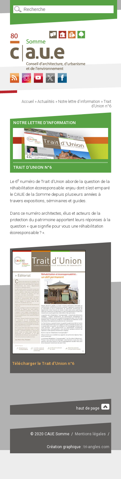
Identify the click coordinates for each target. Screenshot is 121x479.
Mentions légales (90, 434)
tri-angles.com (96, 447)
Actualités (46, 101)
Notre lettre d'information (79, 101)
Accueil (28, 101)
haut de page (92, 407)
